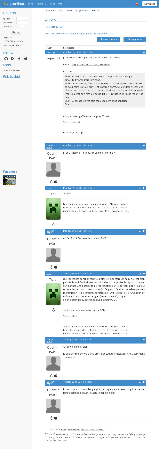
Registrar (8, 37)
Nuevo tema (109, 39)
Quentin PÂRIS (50, 146)
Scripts (40, 3)
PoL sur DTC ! (97, 429)
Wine (52, 3)
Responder (134, 39)
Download (149, 3)
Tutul (49, 188)
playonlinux (13, 4)
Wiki (60, 3)
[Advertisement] (16, 123)
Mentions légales (12, 70)
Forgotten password (14, 41)
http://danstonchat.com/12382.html (91, 64)
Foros (60, 10)
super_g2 (51, 52)
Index (63, 429)
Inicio (30, 3)
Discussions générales (77, 10)
